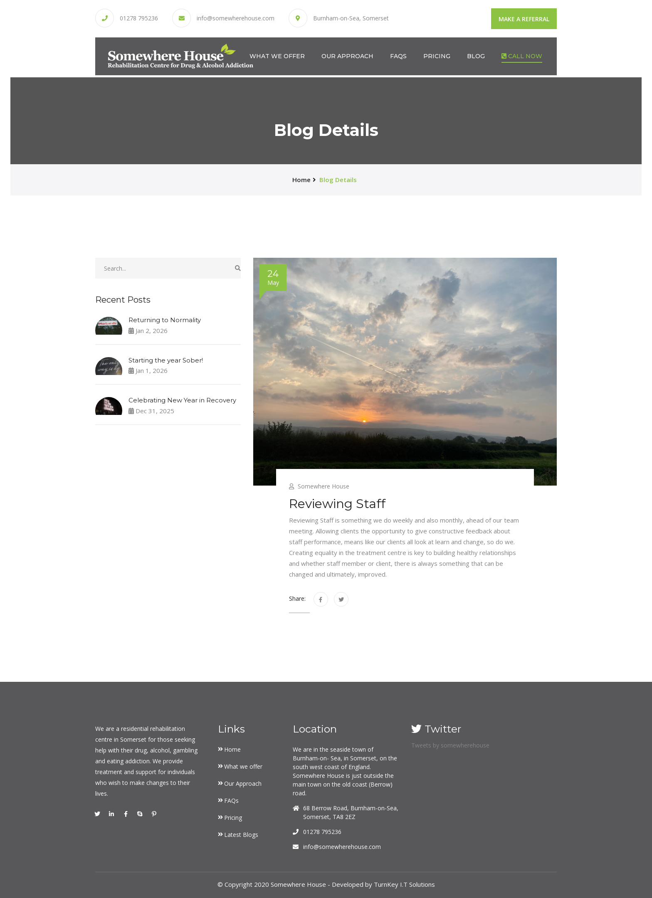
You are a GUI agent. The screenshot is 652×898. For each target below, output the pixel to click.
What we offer (277, 56)
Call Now (521, 56)
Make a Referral (524, 19)
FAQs (398, 56)
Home (232, 749)
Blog (476, 56)
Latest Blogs (241, 835)
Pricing (436, 56)
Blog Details (338, 179)
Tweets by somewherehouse (450, 745)
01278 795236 (139, 18)
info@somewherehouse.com (235, 18)
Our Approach (347, 56)
